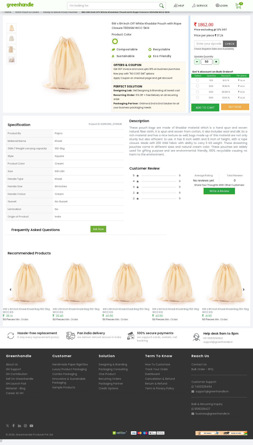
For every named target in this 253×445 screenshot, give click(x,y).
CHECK (230, 46)
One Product (107, 376)
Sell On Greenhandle (19, 381)
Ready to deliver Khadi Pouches (60, 14)
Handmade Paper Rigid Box (70, 366)
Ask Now (98, 231)
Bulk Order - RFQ (202, 371)
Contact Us (199, 366)
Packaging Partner (111, 386)
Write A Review (219, 193)
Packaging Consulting (113, 371)
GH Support (13, 371)
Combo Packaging (64, 376)
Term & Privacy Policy (159, 390)
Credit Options (108, 390)
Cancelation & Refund (160, 381)
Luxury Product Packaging (69, 371)
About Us (12, 366)
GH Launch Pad (16, 386)
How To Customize (157, 366)
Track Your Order (156, 371)
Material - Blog (15, 390)
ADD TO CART (205, 109)
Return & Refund (156, 386)
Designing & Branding (113, 366)
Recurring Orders (110, 381)
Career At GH (14, 395)
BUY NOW (235, 109)
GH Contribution (16, 376)
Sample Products (63, 389)
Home (8, 14)
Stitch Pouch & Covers (27, 14)
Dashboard (152, 376)
